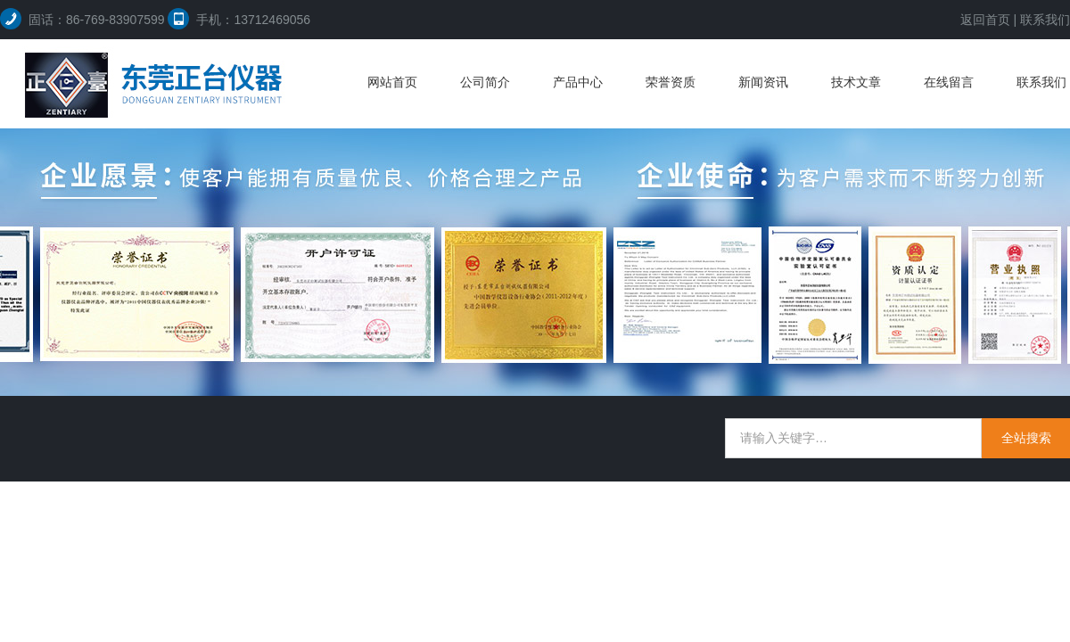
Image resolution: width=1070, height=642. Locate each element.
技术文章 (856, 82)
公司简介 (485, 82)
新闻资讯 (763, 82)
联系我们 (1045, 19)
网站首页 (392, 82)
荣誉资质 (671, 82)
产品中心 (578, 82)
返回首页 (985, 19)
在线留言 (949, 82)
